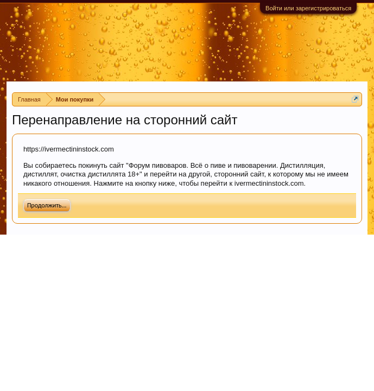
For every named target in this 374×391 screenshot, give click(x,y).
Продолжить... (47, 205)
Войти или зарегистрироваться (308, 8)
